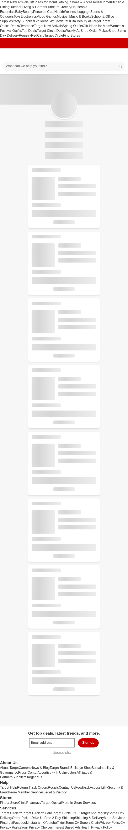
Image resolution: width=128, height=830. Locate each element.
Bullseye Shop (81, 768)
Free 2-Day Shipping (59, 818)
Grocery (65, 7)
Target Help (8, 787)
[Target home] (64, 55)
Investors (70, 772)
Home (105, 2)
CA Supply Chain (87, 822)
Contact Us (67, 787)
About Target (9, 768)
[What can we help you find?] (64, 66)
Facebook (20, 822)
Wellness (71, 12)
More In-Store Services (79, 802)
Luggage (83, 12)
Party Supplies (23, 21)
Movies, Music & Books (74, 16)
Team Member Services (26, 792)
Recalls (53, 787)
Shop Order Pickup (94, 30)
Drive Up (37, 818)
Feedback (82, 787)
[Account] (108, 55)
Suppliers (19, 777)
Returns (23, 787)
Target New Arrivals (14, 2)
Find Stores (71, 35)
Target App (89, 813)
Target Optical (51, 802)
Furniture (52, 7)
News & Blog (40, 768)
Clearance (26, 26)
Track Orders (38, 787)
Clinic (22, 802)
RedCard (37, 35)
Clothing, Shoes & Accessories (78, 2)
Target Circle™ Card (37, 813)
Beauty (28, 12)
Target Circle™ (11, 813)
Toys (17, 16)
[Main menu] (8, 55)
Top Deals (29, 30)
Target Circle (53, 35)
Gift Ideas (41, 21)
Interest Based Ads (67, 827)
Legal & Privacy (55, 792)
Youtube (51, 822)
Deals (14, 26)
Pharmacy (33, 802)
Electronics (29, 16)
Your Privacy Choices (37, 827)
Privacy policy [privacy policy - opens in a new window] (64, 753)
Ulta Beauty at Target (85, 21)
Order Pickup (21, 818)
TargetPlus (34, 777)
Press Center (27, 772)
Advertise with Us (50, 772)
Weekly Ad (72, 30)
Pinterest (6, 822)
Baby (19, 12)
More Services (114, 818)
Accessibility (99, 787)
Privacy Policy (110, 822)
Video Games (47, 16)
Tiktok (61, 822)
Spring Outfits (73, 26)
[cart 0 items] (119, 55)
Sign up (88, 742)
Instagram (35, 822)
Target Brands (60, 768)
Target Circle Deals (51, 30)
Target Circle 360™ (66, 813)
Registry (25, 35)
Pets (66, 21)
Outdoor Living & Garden (27, 7)
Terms (70, 822)
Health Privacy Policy (96, 827)
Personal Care (43, 12)
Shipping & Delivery (89, 818)
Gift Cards (55, 21)
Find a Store (9, 802)
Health (59, 12)
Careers (25, 768)
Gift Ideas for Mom (42, 2)
